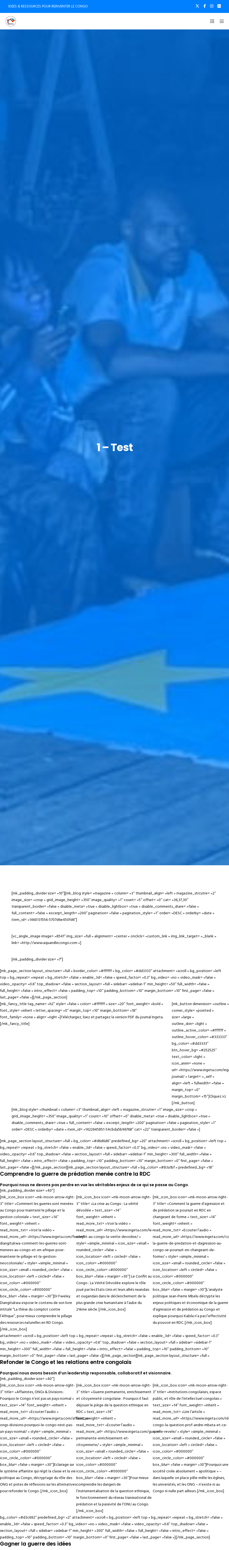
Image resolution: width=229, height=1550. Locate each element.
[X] (197, 6)
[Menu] (220, 21)
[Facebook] (204, 6)
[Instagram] (211, 6)
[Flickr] (219, 6)
